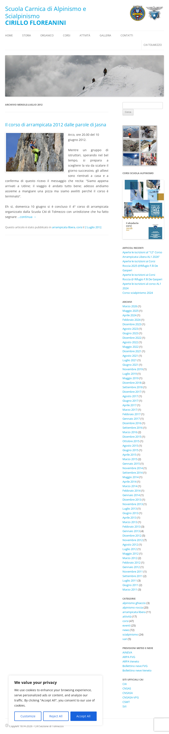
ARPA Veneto (130, 661)
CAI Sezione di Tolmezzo (49, 726)
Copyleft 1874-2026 (18, 726)
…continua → (26, 217)
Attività (85, 35)
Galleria (105, 35)
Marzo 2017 (129, 410)
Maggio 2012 (130, 553)
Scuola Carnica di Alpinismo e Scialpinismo (45, 12)
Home (9, 35)
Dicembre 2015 (131, 437)
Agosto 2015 (130, 446)
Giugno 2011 (130, 585)
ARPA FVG (128, 657)
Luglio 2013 (129, 508)
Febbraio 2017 (131, 414)
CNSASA (127, 693)
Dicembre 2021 (131, 351)
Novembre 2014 (132, 468)
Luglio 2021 (129, 360)
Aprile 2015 (129, 455)
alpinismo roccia (132, 607)
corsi (79, 227)
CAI (124, 684)
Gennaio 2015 (131, 463)
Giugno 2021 (130, 365)
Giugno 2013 (130, 513)
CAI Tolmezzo (153, 45)
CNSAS (126, 688)
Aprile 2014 (129, 481)
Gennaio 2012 (131, 567)
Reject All (56, 716)
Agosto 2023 (130, 329)
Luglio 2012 (129, 549)
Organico (47, 35)
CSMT (126, 702)
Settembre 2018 (132, 387)
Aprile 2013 (129, 517)
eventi (126, 625)
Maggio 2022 (130, 347)
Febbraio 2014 (131, 490)
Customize (27, 716)
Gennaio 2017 (131, 419)
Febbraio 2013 (131, 526)
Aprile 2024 (129, 315)
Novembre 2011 (132, 571)
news (125, 630)
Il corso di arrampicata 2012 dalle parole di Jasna (55, 125)
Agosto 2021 (130, 356)
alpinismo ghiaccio (134, 603)
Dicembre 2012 (131, 535)
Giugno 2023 (130, 333)
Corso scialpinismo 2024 (137, 293)
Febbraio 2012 (131, 562)
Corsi (66, 35)
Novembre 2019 (132, 369)
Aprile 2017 (129, 405)
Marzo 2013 (129, 522)
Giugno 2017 (130, 401)
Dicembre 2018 (131, 383)
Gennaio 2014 (131, 495)
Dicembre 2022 (131, 338)
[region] (55, 700)
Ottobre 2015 (130, 441)
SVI (124, 706)
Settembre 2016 (132, 428)
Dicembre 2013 (131, 499)
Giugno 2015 (130, 450)
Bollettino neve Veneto (137, 670)
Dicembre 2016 (131, 423)
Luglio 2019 (129, 374)
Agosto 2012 (130, 544)
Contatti (127, 35)
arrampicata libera (63, 227)
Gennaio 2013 (131, 531)
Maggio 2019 (130, 378)
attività (126, 616)
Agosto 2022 (130, 342)
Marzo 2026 (129, 306)
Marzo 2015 (129, 459)
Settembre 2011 (132, 576)
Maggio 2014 (130, 477)
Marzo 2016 (129, 432)
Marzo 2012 (129, 558)
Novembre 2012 (132, 540)
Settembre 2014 (132, 472)
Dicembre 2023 (131, 324)
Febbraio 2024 (131, 320)
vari (124, 639)
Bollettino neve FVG (134, 666)
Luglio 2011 (129, 580)
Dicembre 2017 (131, 392)
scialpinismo (130, 634)
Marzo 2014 (129, 486)
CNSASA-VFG (130, 697)
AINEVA (127, 652)
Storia (26, 35)
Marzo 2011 (129, 589)
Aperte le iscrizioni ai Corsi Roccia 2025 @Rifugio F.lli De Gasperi (140, 265)
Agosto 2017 (130, 396)
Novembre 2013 (132, 504)
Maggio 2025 (130, 311)
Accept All (83, 716)
